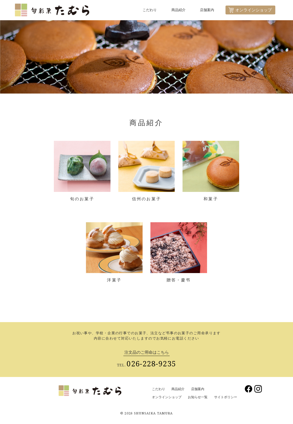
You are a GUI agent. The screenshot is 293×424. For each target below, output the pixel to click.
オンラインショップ (167, 397)
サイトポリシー (225, 397)
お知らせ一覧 (198, 397)
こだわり (151, 10)
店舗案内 (209, 10)
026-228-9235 (151, 363)
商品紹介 (180, 10)
